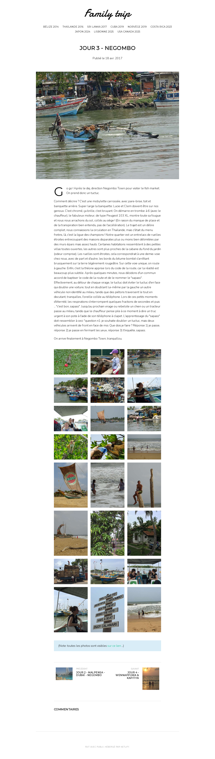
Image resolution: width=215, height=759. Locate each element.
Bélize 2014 (51, 26)
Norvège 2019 (137, 26)
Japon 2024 (82, 31)
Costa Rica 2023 (161, 26)
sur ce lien (114, 646)
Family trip (107, 13)
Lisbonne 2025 (104, 31)
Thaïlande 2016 (72, 26)
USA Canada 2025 (128, 31)
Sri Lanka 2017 (97, 26)
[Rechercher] (177, 15)
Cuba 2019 (117, 26)
